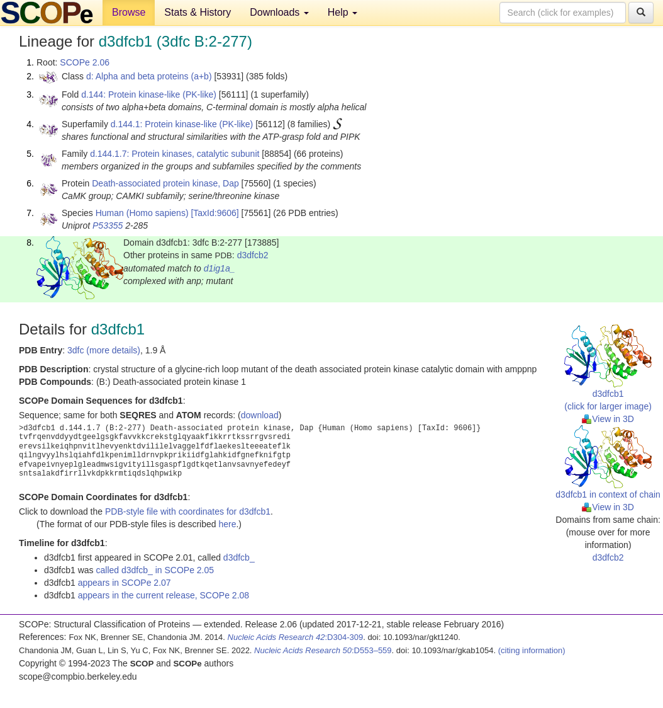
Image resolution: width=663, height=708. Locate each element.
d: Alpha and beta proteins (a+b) (149, 76)
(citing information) (532, 650)
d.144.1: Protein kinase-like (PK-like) (182, 124)
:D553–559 (323, 650)
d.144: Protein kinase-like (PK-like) (148, 94)
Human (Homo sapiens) (142, 213)
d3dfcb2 (253, 255)
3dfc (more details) (103, 350)
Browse (128, 12)
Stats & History (197, 12)
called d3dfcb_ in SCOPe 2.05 (155, 570)
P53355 (107, 225)
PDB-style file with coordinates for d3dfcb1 (187, 511)
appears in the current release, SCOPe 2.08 (163, 595)
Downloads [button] (279, 12)
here (227, 524)
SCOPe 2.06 (84, 62)
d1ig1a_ (219, 268)
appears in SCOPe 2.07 (124, 583)
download (260, 415)
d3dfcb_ (239, 557)
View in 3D (608, 419)
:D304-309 (296, 637)
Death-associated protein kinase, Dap (165, 183)
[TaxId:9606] (214, 213)
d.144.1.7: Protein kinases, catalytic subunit (174, 154)
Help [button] (342, 12)
